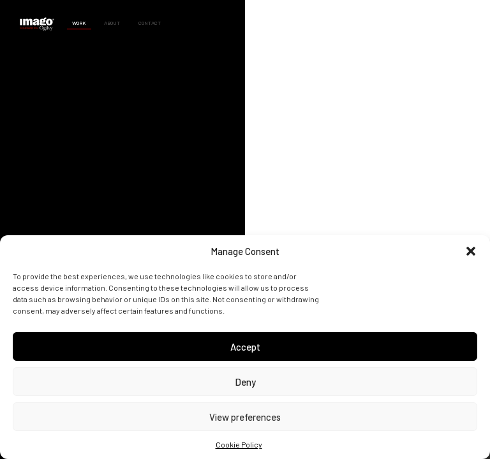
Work (79, 23)
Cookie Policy (239, 444)
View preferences (245, 417)
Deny (245, 382)
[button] (470, 251)
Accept (245, 347)
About (112, 23)
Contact (149, 23)
